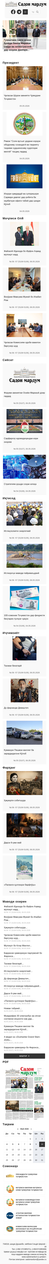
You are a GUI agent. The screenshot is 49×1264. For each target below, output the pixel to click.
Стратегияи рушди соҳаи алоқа (20, 484)
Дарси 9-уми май (12, 842)
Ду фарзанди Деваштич (16, 708)
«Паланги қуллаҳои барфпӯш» (20, 885)
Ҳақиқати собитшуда (14, 800)
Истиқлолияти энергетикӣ (17, 531)
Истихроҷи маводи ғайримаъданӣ (21, 573)
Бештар (24, 1056)
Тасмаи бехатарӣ (13, 665)
